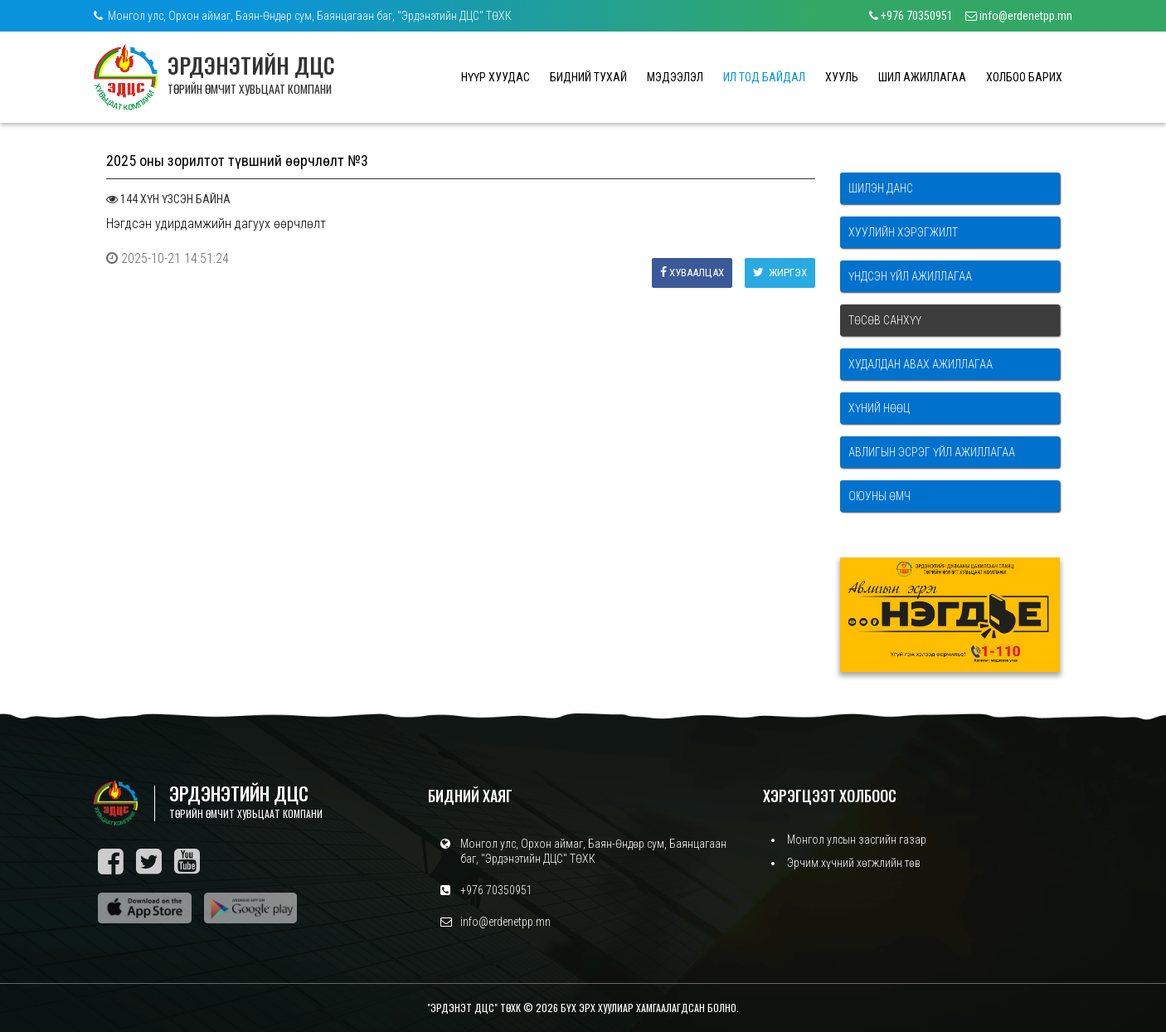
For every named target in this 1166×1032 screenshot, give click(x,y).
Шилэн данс (880, 188)
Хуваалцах (692, 272)
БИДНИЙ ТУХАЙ (588, 77)
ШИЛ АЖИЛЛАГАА (922, 77)
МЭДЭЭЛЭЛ (675, 77)
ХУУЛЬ (841, 77)
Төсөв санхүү (884, 320)
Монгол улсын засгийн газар (856, 839)
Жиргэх (780, 272)
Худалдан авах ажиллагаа (920, 364)
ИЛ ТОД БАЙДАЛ (764, 77)
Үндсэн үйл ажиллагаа (910, 276)
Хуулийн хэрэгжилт (903, 232)
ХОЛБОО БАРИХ (1024, 77)
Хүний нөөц (879, 408)
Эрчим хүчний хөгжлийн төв (854, 862)
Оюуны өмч (879, 496)
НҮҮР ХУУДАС (495, 77)
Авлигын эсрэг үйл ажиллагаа (931, 452)
